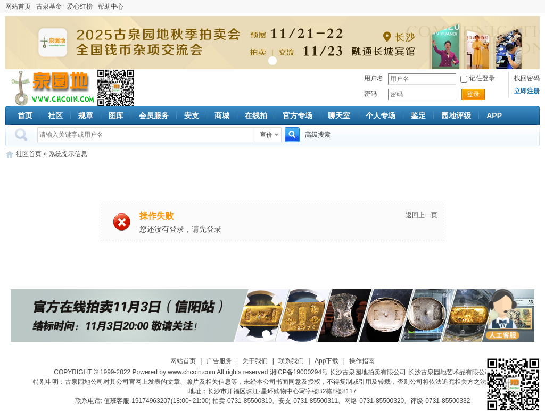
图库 (116, 115)
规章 (85, 115)
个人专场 (380, 115)
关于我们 (255, 361)
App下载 (326, 361)
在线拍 (256, 115)
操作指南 (362, 361)
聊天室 (339, 115)
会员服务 (154, 115)
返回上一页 (421, 215)
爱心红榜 (80, 6)
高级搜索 (318, 134)
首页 (25, 115)
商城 (221, 115)
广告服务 (219, 361)
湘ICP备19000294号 (299, 372)
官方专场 (297, 115)
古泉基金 (49, 6)
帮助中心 (110, 6)
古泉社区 (51, 87)
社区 (55, 115)
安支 (191, 115)
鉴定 (418, 115)
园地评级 (456, 115)
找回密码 (527, 78)
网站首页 (18, 6)
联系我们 (291, 361)
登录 (473, 94)
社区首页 (29, 154)
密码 (370, 93)
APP (494, 115)
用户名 (373, 78)
